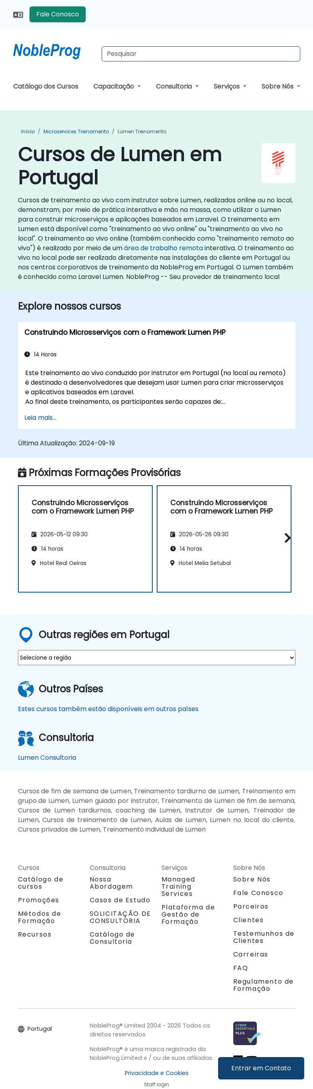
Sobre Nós (278, 86)
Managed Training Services (178, 886)
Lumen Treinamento (142, 131)
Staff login (156, 1084)
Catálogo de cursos (41, 883)
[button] (286, 538)
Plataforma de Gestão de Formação (188, 914)
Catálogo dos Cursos (45, 86)
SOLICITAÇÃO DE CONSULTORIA (120, 917)
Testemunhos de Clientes (264, 937)
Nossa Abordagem (111, 883)
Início (28, 131)
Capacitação (114, 86)
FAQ (240, 967)
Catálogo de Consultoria (113, 938)
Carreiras (250, 954)
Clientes (248, 920)
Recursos (35, 934)
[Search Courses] (201, 53)
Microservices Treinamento (76, 131)
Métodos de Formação (39, 917)
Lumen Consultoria (47, 757)
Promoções (38, 900)
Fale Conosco (57, 14)
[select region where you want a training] (156, 657)
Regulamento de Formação (263, 985)
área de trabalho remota (163, 248)
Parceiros (251, 906)
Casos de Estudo (120, 900)
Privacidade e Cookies (157, 1073)
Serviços (227, 86)
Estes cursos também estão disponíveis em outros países (108, 708)
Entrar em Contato (261, 1068)
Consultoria (174, 86)
